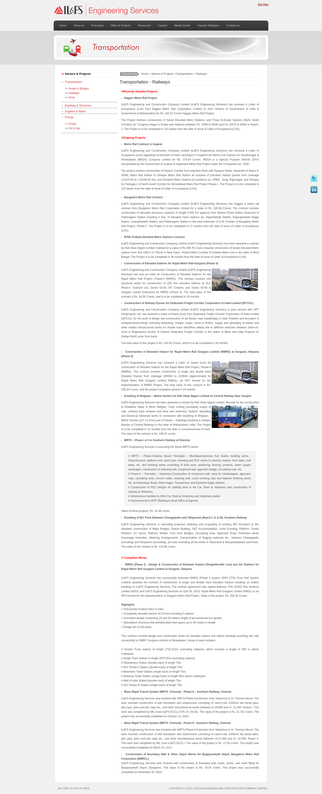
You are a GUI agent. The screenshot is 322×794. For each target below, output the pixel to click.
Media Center (183, 25)
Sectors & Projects (162, 73)
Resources (144, 25)
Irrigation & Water (75, 111)
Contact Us (233, 25)
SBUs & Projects (121, 25)
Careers (162, 25)
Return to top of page (73, 788)
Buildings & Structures (78, 105)
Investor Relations (208, 25)
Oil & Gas (74, 128)
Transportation (73, 81)
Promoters (97, 25)
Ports (72, 97)
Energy (69, 117)
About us (79, 25)
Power (72, 123)
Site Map (263, 4)
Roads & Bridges (79, 88)
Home (62, 25)
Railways (74, 93)
